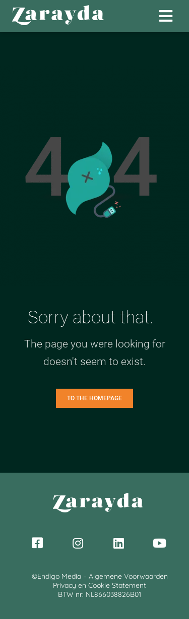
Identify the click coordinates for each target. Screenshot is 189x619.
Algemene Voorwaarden (128, 576)
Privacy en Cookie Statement (99, 585)
